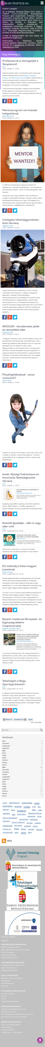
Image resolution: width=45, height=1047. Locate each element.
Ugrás (30, 719)
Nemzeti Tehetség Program (9, 968)
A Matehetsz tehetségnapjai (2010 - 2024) (13, 1009)
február (4, 762)
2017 (3, 741)
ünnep (39, 816)
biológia (18, 806)
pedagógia (31, 816)
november (5, 743)
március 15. (7, 829)
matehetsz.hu (8, 47)
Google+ (10, 101)
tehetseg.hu (19, 45)
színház (29, 823)
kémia (35, 826)
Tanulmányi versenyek (7, 1029)
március (5, 760)
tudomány (6, 821)
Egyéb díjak (4, 986)
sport (37, 803)
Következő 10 (20, 719)
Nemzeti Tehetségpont (7, 952)
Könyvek (3, 998)
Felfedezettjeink (5, 980)
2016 (3, 750)
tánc (34, 810)
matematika (26, 803)
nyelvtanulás (8, 832)
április (4, 758)
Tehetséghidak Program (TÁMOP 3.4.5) (12, 965)
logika (40, 810)
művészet (7, 826)
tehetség (34, 819)
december (5, 769)
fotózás (39, 829)
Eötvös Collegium (18, 822)
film (39, 807)
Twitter (15, 101)
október (4, 774)
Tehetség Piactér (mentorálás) (10, 1001)
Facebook (4, 101)
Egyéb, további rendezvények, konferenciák (13, 1017)
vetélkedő (27, 826)
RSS (9, 841)
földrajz (23, 829)
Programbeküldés (6, 1027)
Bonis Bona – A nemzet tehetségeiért (12, 978)
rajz (13, 814)
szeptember (6, 746)
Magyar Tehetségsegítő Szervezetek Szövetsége (15, 949)
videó (13, 810)
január (4, 765)
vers (16, 832)
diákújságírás (14, 803)
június (4, 784)
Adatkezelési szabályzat (8, 937)
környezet (18, 825)
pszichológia (23, 819)
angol (5, 803)
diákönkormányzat (34, 813)
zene (23, 832)
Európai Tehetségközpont (8, 955)
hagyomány (21, 814)
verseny (6, 813)
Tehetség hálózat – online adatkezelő (12, 1032)
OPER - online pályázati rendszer (11, 1024)
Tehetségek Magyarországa (9, 970)
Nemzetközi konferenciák (8, 1011)
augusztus (5, 748)
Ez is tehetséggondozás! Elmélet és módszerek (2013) (17, 1014)
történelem (8, 806)
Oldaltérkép (4, 940)
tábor (30, 832)
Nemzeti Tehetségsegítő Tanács (10, 947)
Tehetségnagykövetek (7, 983)
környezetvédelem (10, 818)
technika (31, 829)
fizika (16, 829)
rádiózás (6, 810)
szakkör (38, 823)
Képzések (4, 996)
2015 (3, 767)
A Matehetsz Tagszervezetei (9, 957)
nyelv (34, 807)
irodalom (21, 810)
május (4, 755)
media (27, 806)
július (4, 753)
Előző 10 (7, 719)
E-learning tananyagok (7, 993)
